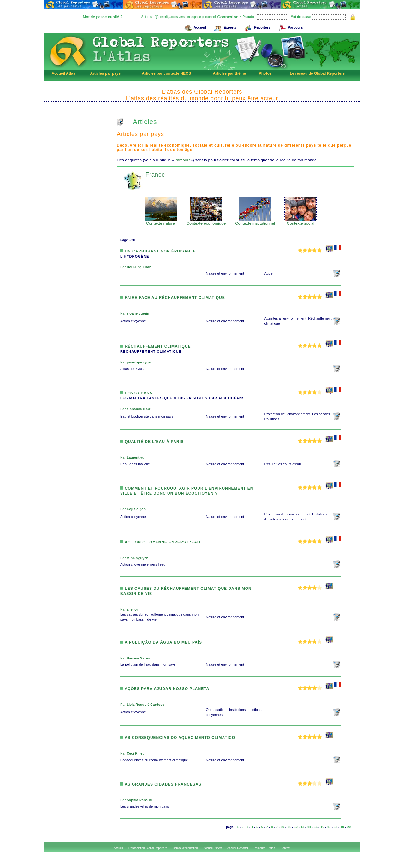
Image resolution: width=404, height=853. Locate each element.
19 (343, 827)
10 (283, 827)
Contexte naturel (161, 221)
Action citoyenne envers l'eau (160, 542)
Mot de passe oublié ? (102, 17)
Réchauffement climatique (155, 346)
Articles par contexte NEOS (166, 73)
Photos (265, 73)
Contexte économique (206, 221)
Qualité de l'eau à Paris (152, 441)
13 (303, 827)
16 (323, 827)
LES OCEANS (136, 393)
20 (349, 827)
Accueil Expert (213, 848)
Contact (285, 848)
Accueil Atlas (63, 73)
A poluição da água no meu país (161, 642)
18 (336, 827)
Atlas (272, 848)
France (155, 174)
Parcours (290, 26)
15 (316, 827)
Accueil (194, 26)
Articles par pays (105, 73)
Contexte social (300, 221)
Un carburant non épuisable (158, 251)
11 (290, 827)
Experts (224, 26)
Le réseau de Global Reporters (317, 73)
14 (309, 827)
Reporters (256, 26)
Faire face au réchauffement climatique (172, 297)
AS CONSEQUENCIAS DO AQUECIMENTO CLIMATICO (177, 737)
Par (135, 267)
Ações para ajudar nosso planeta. (165, 689)
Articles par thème (229, 73)
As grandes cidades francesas (160, 784)
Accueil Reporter (237, 848)
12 (296, 827)
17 (329, 827)
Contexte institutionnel (255, 221)
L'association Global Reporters (147, 848)
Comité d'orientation (185, 848)
